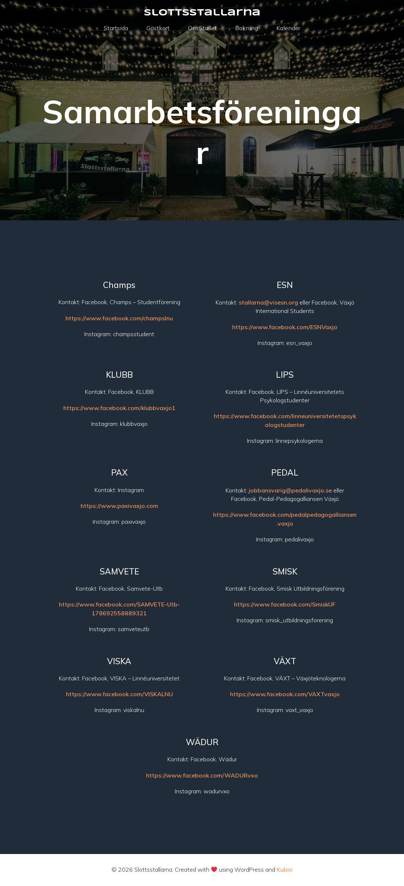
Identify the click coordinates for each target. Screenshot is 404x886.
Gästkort (158, 28)
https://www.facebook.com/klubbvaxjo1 (119, 409)
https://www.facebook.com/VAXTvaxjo (285, 695)
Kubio (285, 870)
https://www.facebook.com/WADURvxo (202, 776)
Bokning (246, 28)
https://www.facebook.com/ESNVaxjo (284, 328)
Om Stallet (202, 28)
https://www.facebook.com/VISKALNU (119, 695)
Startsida (116, 28)
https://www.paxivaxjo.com (119, 506)
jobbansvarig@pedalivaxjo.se (290, 491)
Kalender (288, 28)
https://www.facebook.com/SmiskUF (285, 605)
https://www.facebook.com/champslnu (119, 319)
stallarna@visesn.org (268, 303)
